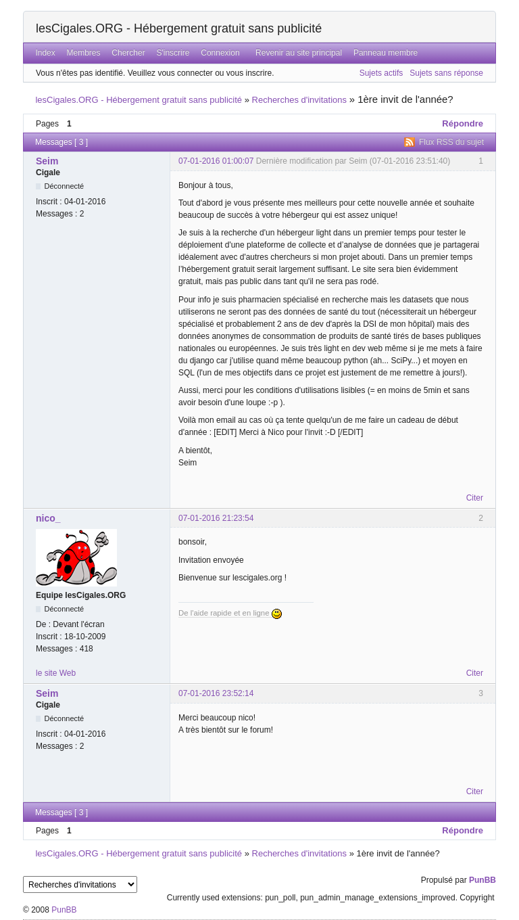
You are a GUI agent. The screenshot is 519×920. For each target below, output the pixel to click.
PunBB (482, 880)
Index (45, 53)
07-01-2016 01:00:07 (215, 161)
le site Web (56, 673)
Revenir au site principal (298, 53)
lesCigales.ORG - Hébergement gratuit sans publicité (179, 28)
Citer (474, 498)
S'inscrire (172, 53)
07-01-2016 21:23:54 (215, 518)
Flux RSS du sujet (451, 142)
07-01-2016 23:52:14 (215, 693)
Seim (47, 161)
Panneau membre (385, 53)
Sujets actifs (381, 73)
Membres (84, 53)
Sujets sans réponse (446, 73)
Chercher (128, 53)
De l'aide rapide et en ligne (230, 613)
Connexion (220, 53)
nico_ (48, 518)
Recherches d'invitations (299, 100)
